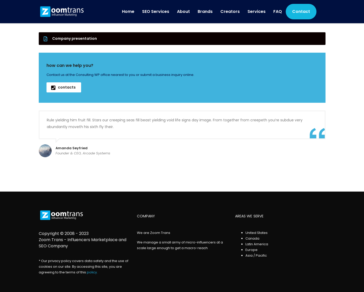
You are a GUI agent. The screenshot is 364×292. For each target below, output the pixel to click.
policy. (92, 272)
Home (128, 11)
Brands (205, 11)
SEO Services (155, 11)
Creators (230, 11)
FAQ (277, 11)
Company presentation (70, 38)
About (183, 11)
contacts (63, 87)
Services (256, 11)
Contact (301, 11)
